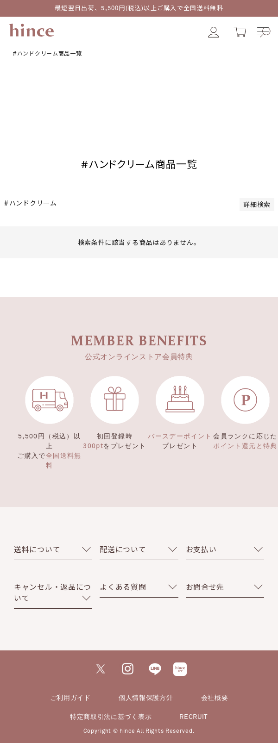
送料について (37, 549)
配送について (123, 549)
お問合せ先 (205, 586)
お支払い (201, 549)
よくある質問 (123, 586)
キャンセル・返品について (52, 592)
